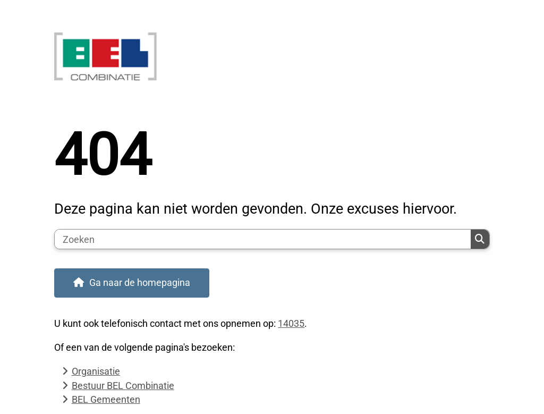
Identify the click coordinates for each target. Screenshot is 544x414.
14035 (291, 323)
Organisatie (96, 371)
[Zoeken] (263, 239)
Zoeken (479, 239)
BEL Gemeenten (106, 399)
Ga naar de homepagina (139, 282)
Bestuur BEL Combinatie (123, 385)
